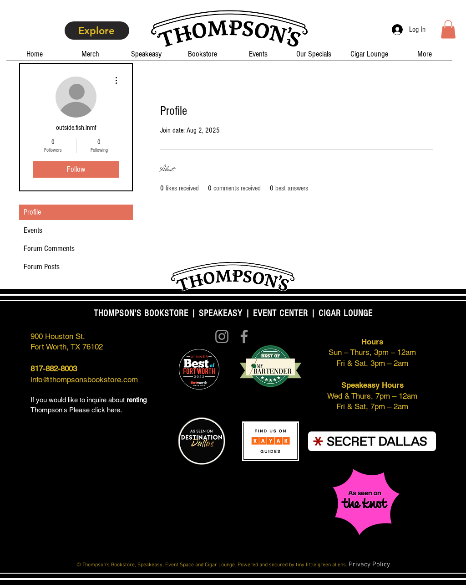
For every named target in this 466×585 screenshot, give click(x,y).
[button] (448, 29)
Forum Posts (42, 267)
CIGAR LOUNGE (346, 313)
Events (33, 230)
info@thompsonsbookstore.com (84, 379)
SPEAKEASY (221, 313)
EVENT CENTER (280, 313)
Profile (32, 212)
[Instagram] (222, 336)
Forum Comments (49, 248)
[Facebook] (244, 336)
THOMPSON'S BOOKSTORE (142, 313)
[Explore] (97, 30)
